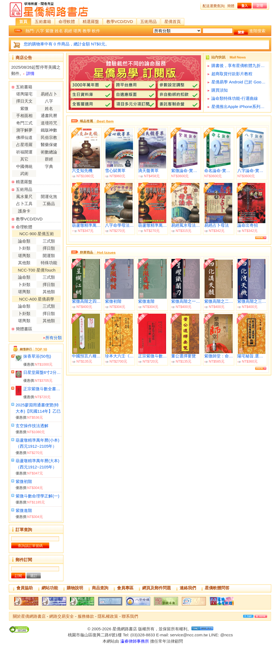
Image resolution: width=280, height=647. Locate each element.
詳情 (30, 73)
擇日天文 (24, 101)
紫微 (49, 30)
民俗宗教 (49, 137)
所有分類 (53, 337)
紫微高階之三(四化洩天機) (251, 301)
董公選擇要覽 (183, 356)
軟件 (96, 30)
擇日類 (49, 248)
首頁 (23, 21)
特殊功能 (49, 262)
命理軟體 (67, 21)
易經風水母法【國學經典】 (185, 225)
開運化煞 (49, 196)
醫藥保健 (49, 144)
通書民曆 (49, 115)
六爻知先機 (82, 170)
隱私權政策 (108, 616)
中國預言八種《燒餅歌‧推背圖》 (86, 356)
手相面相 (24, 115)
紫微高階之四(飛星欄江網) (86, 301)
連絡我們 (188, 587)
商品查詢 (100, 587)
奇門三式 (24, 123)
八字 (40, 30)
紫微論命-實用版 (185, 170)
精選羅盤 (91, 21)
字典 (49, 166)
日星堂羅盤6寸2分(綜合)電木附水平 (42, 372)
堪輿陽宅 (24, 94)
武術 (24, 173)
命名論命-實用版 (218, 170)
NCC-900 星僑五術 (36, 233)
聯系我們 (130, 616)
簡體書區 (24, 329)
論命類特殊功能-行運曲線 (234, 98)
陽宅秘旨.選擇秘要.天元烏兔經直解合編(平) (251, 356)
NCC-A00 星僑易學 (36, 299)
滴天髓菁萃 (148, 170)
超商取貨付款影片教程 (231, 73)
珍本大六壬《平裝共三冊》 (119, 356)
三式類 (49, 241)
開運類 (49, 255)
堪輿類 (24, 255)
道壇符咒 (49, 123)
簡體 (230, 6)
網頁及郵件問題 (156, 587)
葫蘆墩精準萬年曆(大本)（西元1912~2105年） (86, 225)
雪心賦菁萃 (115, 170)
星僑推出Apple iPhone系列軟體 (239, 106)
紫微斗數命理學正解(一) (37, 496)
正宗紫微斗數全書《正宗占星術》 (42, 388)
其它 (24, 159)
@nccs (226, 635)
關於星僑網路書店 (29, 616)
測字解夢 (24, 130)
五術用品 (148, 21)
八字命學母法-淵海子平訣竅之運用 (119, 225)
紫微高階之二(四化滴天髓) (218, 301)
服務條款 (86, 616)
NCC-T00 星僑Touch (37, 270)
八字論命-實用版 (251, 170)
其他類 (24, 262)
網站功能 (50, 587)
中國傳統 (24, 166)
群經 (49, 159)
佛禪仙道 (24, 137)
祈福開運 (24, 152)
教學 (87, 30)
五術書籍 (43, 21)
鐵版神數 (49, 130)
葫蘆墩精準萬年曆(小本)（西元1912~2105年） (152, 225)
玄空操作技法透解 (32, 425)
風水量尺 (24, 196)
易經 (68, 30)
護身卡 (24, 211)
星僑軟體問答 (217, 587)
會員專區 (125, 587)
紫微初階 (24, 481)
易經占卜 (49, 94)
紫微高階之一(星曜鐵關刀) (185, 301)
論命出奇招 (247, 225)
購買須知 (219, 90)
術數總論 (49, 152)
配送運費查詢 (213, 6)
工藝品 (49, 203)
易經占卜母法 (216, 225)
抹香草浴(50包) (37, 356)
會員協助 (24, 587)
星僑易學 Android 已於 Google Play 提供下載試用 (239, 82)
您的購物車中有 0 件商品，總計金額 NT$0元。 (66, 44)
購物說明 (75, 587)
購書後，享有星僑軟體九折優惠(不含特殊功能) (239, 65)
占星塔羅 (24, 144)
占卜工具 (24, 203)
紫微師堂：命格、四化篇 (218, 356)
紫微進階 (24, 510)
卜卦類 (24, 248)
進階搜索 (257, 30)
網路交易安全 (61, 616)
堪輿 (77, 30)
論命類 (24, 241)
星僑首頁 (172, 21)
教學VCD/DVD (119, 21)
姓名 (59, 30)
